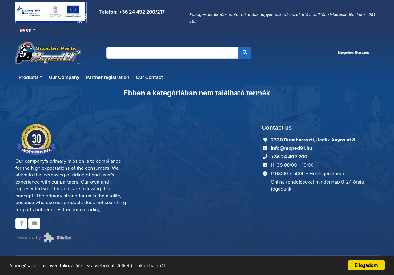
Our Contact (149, 77)
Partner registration (107, 77)
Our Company (64, 77)
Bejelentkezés (353, 52)
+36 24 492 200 (289, 157)
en (26, 30)
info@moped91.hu (291, 148)
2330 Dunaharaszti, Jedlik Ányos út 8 (313, 140)
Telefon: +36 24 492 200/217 (131, 12)
